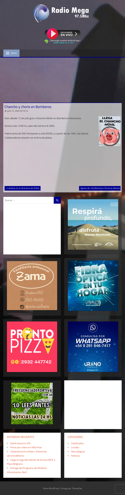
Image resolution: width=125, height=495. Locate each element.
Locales (75, 447)
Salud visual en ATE (20, 443)
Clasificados (77, 443)
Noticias (75, 455)
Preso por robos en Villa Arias (26, 447)
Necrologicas (78, 451)
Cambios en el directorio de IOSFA (23, 187)
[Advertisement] (62, 78)
